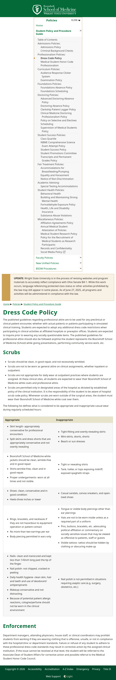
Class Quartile (48, 138)
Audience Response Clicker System (56, 74)
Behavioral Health (51, 193)
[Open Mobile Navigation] (112, 8)
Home (39, 25)
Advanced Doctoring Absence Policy (57, 100)
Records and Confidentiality (56, 248)
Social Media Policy (59, 252)
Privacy (96, 669)
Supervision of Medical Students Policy (59, 129)
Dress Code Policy (51, 58)
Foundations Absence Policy (56, 87)
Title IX (107, 669)
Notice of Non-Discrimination (57, 178)
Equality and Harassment (55, 175)
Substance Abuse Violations (56, 215)
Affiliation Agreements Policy (57, 223)
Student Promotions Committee (59, 153)
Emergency (82, 669)
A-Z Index (68, 669)
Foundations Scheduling (54, 91)
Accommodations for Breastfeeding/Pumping (55, 169)
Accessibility (35, 669)
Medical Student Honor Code (57, 61)
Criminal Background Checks (57, 50)
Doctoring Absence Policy (55, 106)
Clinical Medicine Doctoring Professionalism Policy (56, 114)
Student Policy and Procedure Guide (42, 304)
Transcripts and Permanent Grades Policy (56, 158)
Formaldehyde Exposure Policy (58, 204)
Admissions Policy (51, 47)
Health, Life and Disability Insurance (55, 210)
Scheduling (47, 124)
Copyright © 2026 (15, 669)
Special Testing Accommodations (59, 186)
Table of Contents (47, 39)
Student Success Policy (53, 149)
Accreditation (52, 669)
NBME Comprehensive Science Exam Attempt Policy (58, 144)
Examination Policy (51, 80)
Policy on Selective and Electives (59, 120)
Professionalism (50, 65)
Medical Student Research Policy (59, 233)
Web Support (53, 676)
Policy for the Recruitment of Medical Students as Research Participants (58, 241)
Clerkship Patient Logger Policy (58, 109)
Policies (16, 304)
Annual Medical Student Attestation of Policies (54, 228)
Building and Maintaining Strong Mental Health (59, 199)
